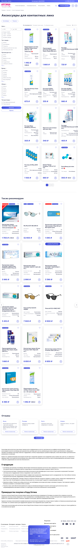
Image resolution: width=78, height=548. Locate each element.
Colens (4, 60)
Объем (3, 84)
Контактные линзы (13, 526)
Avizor (4, 56)
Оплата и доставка (14, 531)
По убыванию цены (48, 25)
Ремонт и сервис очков (26, 528)
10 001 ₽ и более (7, 37)
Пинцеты (15, 21)
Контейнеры (6, 21)
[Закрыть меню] (48, 527)
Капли (4, 42)
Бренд (3, 68)
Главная (48, 5)
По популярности (27, 25)
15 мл (4, 93)
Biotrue (5, 76)
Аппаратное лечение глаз (27, 526)
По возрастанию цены (38, 25)
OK (39, 536)
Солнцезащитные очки (31, 5)
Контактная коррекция (20, 5)
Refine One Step (7, 77)
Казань (9, 1)
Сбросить (11, 110)
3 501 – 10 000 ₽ (7, 35)
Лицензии (47, 520)
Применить (11, 107)
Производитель (6, 52)
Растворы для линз (8, 49)
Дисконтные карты (50, 523)
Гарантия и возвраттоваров (50, 531)
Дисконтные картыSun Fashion (50, 526)
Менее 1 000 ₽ (6, 32)
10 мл (4, 88)
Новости (3, 531)
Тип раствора (5, 100)
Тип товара (4, 40)
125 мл (4, 91)
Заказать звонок (64, 5)
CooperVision (6, 62)
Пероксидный (6, 104)
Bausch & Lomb (7, 58)
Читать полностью (10, 431)
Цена (3, 26)
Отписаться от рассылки (51, 534)
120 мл (4, 90)
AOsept (5, 74)
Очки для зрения (41, 5)
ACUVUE (5, 70)
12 (72, 25)
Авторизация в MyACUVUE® (38, 1)
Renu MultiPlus (6, 79)
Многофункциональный (9, 102)
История (3, 526)
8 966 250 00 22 (70, 1)
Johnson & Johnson (7, 63)
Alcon (4, 54)
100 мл (4, 86)
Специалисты (4, 528)
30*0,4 (4, 95)
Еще (2, 65)
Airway (5, 72)
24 (74, 25)
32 (76, 25)
